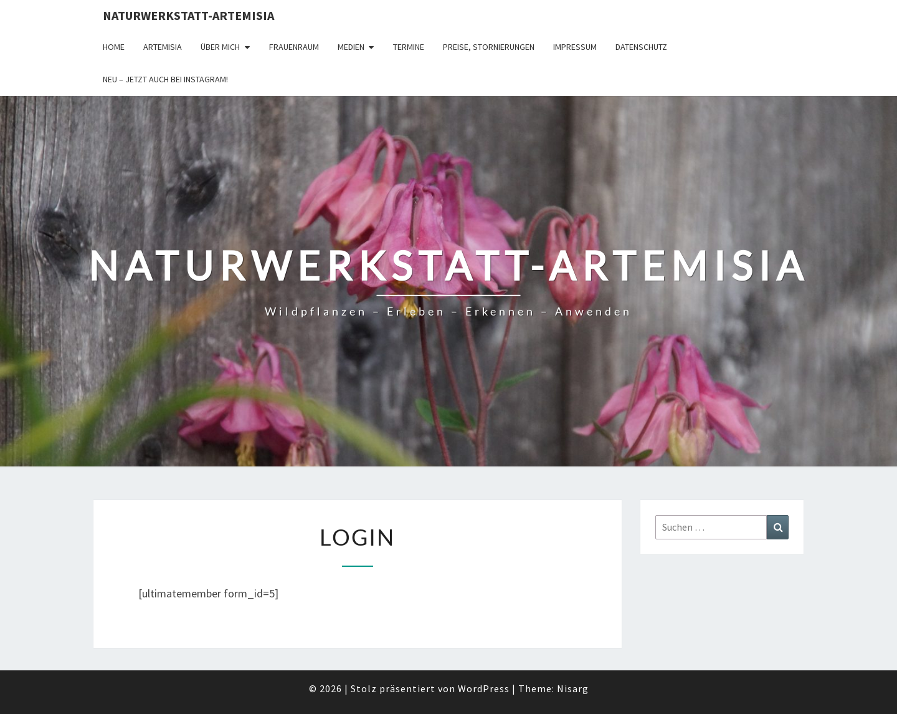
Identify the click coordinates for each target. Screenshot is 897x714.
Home (114, 46)
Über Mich (220, 46)
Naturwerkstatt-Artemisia (188, 15)
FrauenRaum (294, 46)
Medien (351, 46)
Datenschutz (641, 46)
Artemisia (162, 46)
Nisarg (573, 688)
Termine (408, 46)
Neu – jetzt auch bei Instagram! (165, 79)
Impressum (575, 46)
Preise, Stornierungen (488, 46)
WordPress (484, 688)
